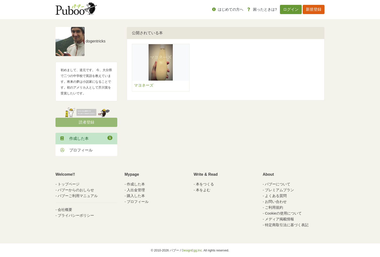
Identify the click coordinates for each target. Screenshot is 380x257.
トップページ (68, 184)
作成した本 (86, 138)
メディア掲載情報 (279, 219)
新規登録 (313, 9)
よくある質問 (276, 196)
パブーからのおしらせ (76, 190)
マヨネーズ (143, 85)
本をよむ (203, 190)
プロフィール (76, 150)
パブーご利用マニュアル (78, 196)
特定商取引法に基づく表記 (287, 225)
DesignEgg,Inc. (192, 250)
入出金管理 (136, 190)
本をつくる (205, 184)
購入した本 (136, 196)
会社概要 (65, 209)
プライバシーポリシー (76, 215)
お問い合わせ (276, 201)
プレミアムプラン (279, 190)
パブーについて (277, 184)
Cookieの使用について (283, 213)
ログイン (291, 9)
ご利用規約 (274, 207)
